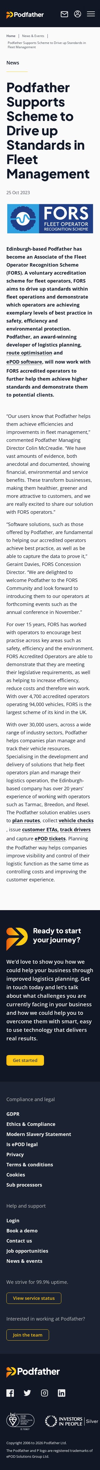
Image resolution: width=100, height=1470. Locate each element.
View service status (34, 1298)
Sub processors (24, 1185)
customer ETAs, (40, 829)
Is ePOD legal (22, 1144)
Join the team (27, 1335)
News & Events (33, 36)
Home (10, 36)
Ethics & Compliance (30, 1124)
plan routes (26, 820)
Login (12, 1220)
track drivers (75, 829)
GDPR (12, 1114)
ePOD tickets (50, 838)
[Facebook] (10, 1392)
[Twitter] (28, 1392)
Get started (25, 1060)
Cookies (15, 1174)
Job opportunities (27, 1251)
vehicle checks (76, 820)
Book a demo (22, 1230)
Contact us (19, 1240)
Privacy (15, 1154)
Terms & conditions (29, 1164)
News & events (24, 1261)
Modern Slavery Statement (38, 1134)
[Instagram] (45, 1392)
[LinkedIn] (61, 1392)
